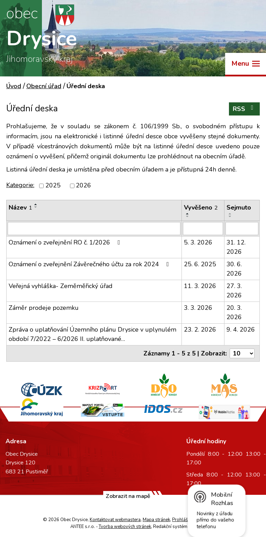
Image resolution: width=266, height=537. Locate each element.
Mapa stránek (156, 520)
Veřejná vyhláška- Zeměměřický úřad (61, 286)
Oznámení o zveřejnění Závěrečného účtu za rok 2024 (90, 264)
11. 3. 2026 (200, 286)
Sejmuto (239, 207)
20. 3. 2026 (234, 312)
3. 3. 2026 (198, 308)
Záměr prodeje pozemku (44, 308)
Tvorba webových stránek (125, 527)
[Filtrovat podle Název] (94, 228)
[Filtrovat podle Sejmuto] (241, 228)
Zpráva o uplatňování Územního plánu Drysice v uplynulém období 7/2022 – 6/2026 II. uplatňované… (92, 334)
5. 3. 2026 (198, 242)
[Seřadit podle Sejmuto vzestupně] (230, 213)
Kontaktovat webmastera (115, 520)
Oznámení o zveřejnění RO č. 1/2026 (66, 242)
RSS (244, 108)
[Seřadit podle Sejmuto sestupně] (230, 216)
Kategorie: (20, 185)
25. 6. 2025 (200, 264)
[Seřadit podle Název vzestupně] (36, 204)
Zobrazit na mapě (128, 496)
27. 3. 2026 (234, 290)
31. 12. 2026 (236, 247)
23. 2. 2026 (200, 329)
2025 (53, 186)
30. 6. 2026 (234, 269)
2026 (83, 186)
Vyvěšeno (201, 207)
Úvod (13, 86)
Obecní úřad (43, 86)
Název (20, 207)
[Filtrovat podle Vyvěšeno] (203, 228)
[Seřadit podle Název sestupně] (36, 207)
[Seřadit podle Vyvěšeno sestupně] (188, 216)
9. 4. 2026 (241, 329)
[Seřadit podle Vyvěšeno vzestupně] (188, 213)
